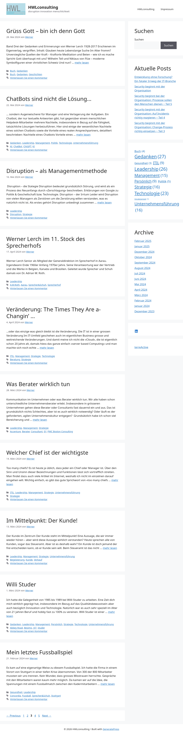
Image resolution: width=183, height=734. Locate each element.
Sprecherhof (54, 284)
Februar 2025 (142, 241)
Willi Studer (21, 584)
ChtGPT (27, 146)
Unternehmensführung (85, 142)
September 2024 (144, 262)
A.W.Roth (15, 284)
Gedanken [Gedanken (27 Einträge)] (150, 156)
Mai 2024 (140, 284)
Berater (26, 431)
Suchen (139, 39)
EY (45, 431)
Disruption (15, 214)
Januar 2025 (141, 246)
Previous (13, 715)
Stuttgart (56, 695)
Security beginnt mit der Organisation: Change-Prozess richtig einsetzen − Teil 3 (153, 127)
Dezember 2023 (144, 311)
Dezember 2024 (144, 252)
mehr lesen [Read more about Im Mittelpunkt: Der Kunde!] (110, 548)
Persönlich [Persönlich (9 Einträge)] (145, 181)
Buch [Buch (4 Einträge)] (139, 151)
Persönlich (56, 624)
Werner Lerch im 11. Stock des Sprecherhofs (45, 242)
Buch (12, 70)
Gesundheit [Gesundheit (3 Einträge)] (142, 163)
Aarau (24, 284)
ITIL (12, 356)
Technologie (65, 142)
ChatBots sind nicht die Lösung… (48, 98)
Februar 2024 (142, 300)
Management (42, 142)
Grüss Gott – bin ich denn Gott (45, 31)
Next (46, 715)
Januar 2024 (141, 306)
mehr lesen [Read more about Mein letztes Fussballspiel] (108, 684)
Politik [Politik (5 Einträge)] (164, 181)
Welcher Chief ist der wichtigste (47, 452)
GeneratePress (111, 729)
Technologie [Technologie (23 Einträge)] (151, 193)
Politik (54, 142)
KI (33, 146)
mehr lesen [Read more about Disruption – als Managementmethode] (104, 202)
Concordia (15, 695)
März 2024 (141, 295)
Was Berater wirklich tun (38, 384)
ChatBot (18, 146)
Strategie (27, 214)
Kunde (29, 559)
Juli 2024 (139, 273)
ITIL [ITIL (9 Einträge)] (158, 162)
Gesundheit (16, 692)
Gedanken (22, 70)
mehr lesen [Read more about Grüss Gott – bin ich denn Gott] (82, 62)
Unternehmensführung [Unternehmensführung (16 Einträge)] (156, 207)
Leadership (28, 142)
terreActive (141, 347)
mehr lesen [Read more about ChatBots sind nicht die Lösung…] (83, 134)
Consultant (37, 431)
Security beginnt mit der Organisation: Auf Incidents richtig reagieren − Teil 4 (151, 113)
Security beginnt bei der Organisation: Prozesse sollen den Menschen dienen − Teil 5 (153, 100)
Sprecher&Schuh (37, 284)
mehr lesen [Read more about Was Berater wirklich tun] (40, 420)
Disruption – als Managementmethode (56, 170)
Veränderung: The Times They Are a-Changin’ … (53, 312)
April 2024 (140, 289)
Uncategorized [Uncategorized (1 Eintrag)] (141, 199)
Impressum (167, 9)
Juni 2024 (140, 279)
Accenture (15, 431)
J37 (34, 627)
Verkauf (38, 559)
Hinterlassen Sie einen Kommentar (28, 77)
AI (11, 146)
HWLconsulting (43, 7)
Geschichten (35, 74)
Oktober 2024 (143, 257)
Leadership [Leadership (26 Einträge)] (150, 168)
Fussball (26, 695)
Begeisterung (17, 559)
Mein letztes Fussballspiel (39, 652)
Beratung (15, 359)
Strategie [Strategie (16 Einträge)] (147, 187)
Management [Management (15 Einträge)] (150, 175)
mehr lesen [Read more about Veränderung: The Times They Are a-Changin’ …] (47, 347)
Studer (41, 627)
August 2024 (142, 268)
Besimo (28, 627)
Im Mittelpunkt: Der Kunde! (42, 520)
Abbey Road (16, 627)
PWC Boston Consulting (60, 431)
